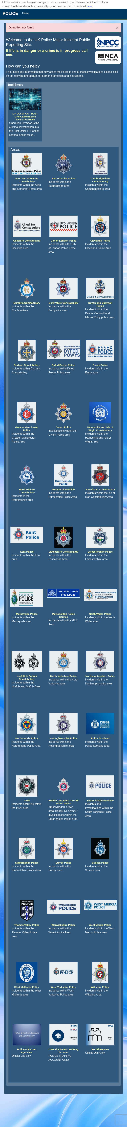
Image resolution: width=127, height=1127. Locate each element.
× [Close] (117, 28)
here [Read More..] (89, 6)
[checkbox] (3, 2)
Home (25, 13)
